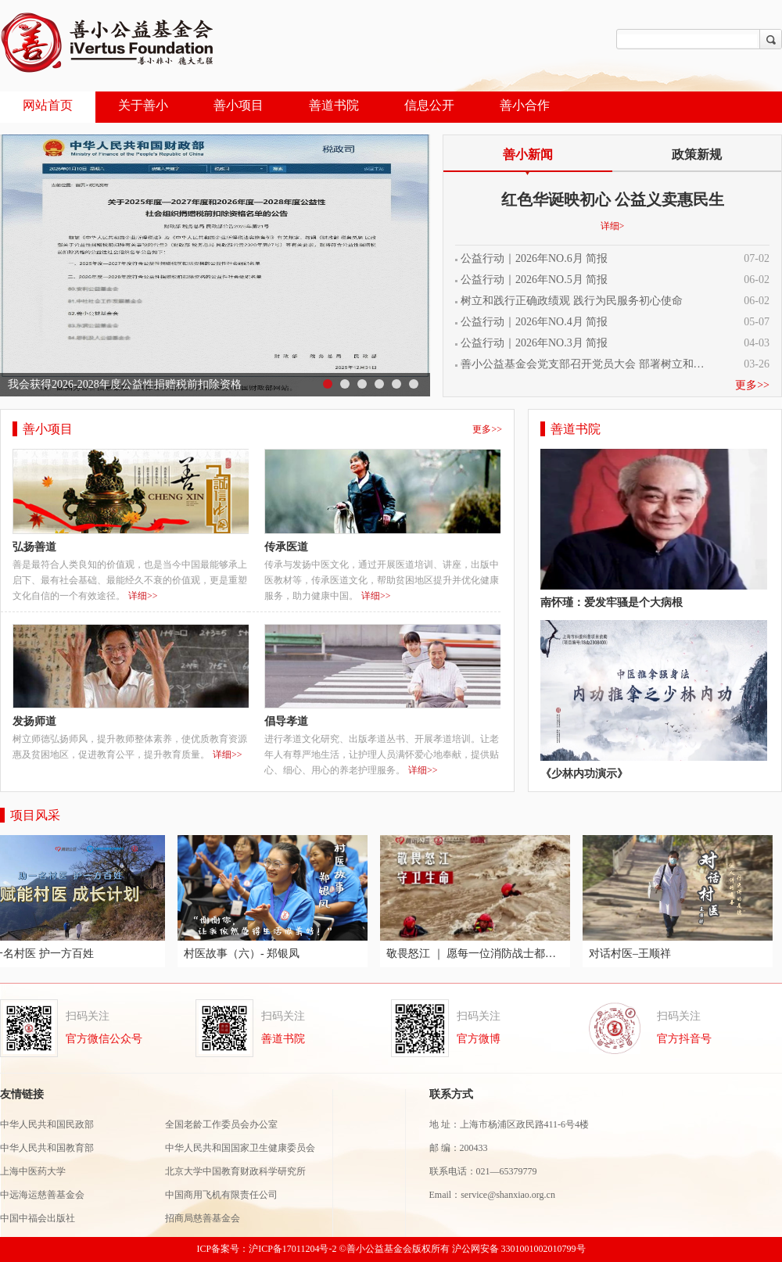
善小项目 (238, 105)
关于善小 (143, 105)
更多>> (752, 385)
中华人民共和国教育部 (47, 1148)
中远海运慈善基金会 (43, 1195)
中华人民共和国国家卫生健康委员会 (240, 1148)
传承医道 (286, 547)
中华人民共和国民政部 (47, 1125)
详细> (613, 225)
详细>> (143, 595)
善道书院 (334, 105)
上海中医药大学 (34, 1172)
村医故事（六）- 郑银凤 (244, 953)
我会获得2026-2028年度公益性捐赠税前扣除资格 (125, 384)
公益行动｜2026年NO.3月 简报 (534, 343)
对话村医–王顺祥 (632, 953)
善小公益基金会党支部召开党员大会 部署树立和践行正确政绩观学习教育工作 (587, 364)
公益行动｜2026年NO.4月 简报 (534, 322)
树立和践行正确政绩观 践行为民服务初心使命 (572, 301)
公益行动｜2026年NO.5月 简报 (534, 279)
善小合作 (525, 105)
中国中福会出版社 (37, 1219)
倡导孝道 (286, 721)
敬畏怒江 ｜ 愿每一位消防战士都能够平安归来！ (477, 953)
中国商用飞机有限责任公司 (221, 1195)
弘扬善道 (34, 547)
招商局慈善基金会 (202, 1219)
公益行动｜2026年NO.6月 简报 (534, 258)
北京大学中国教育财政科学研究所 (235, 1172)
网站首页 (48, 105)
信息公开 (429, 105)
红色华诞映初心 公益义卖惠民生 (612, 199)
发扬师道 (34, 721)
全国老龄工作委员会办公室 (221, 1125)
